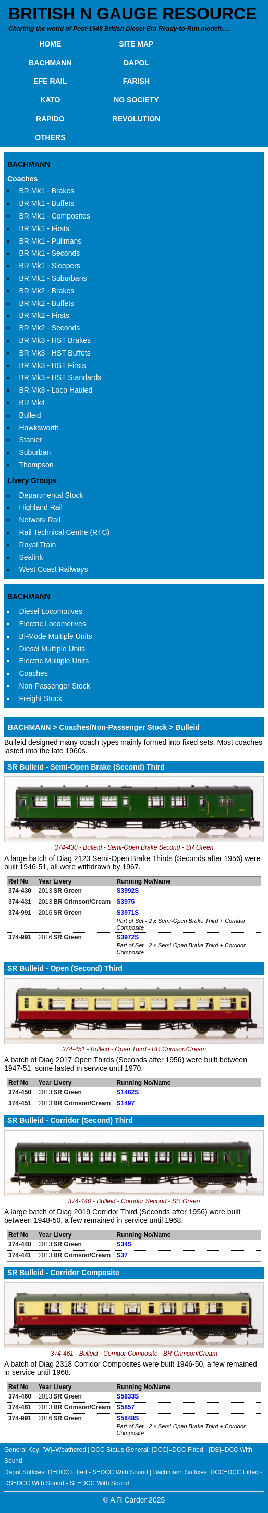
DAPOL (136, 63)
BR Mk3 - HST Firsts (52, 365)
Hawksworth (39, 427)
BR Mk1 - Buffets (47, 203)
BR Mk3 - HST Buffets (55, 353)
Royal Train (37, 545)
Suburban (35, 452)
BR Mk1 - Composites (54, 216)
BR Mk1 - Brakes (47, 191)
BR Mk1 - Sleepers (49, 265)
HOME (50, 44)
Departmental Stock (51, 495)
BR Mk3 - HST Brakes (55, 340)
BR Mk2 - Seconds (49, 328)
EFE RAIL (50, 81)
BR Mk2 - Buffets (47, 303)
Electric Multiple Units (54, 661)
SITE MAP (136, 44)
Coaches (22, 179)
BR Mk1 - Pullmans (50, 241)
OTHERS (50, 137)
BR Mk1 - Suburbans (53, 278)
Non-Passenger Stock (54, 686)
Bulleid (30, 415)
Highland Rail (41, 507)
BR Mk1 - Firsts (44, 228)
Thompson (36, 465)
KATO (50, 100)
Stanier (30, 439)
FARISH (136, 81)
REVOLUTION (137, 118)
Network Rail (39, 519)
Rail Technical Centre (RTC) (64, 532)
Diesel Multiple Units (52, 649)
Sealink (31, 557)
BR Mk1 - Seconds (49, 253)
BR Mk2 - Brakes (47, 290)
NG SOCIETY (136, 100)
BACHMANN (50, 63)
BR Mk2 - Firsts (44, 315)
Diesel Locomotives (50, 611)
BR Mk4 (32, 402)
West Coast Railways (53, 569)
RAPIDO (50, 118)
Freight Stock (40, 698)
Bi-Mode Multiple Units (55, 636)
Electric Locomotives (52, 624)
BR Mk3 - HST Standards (60, 377)
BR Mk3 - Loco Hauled (56, 390)
